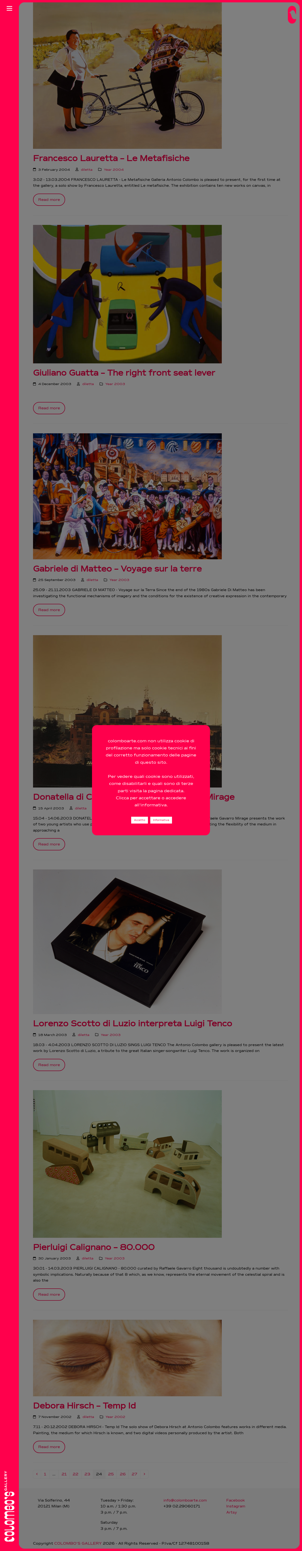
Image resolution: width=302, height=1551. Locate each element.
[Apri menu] (9, 8)
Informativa (161, 829)
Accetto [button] (139, 829)
